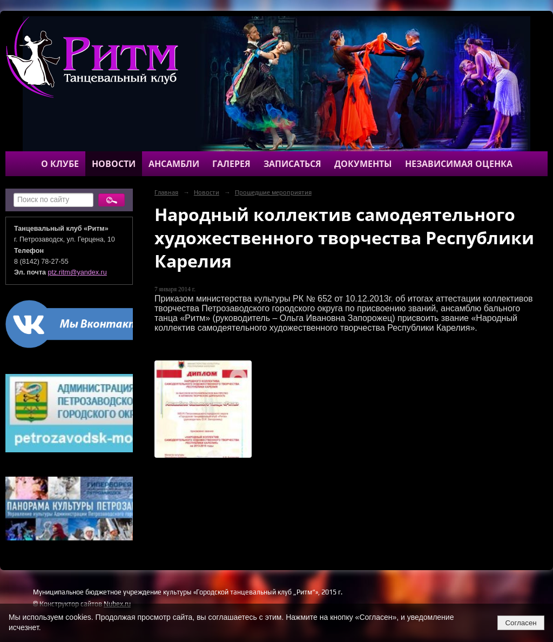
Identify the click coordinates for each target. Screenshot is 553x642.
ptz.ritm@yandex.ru (77, 272)
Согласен (520, 623)
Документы (363, 164)
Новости (114, 164)
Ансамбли (174, 164)
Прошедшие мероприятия (273, 192)
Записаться (292, 164)
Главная (166, 192)
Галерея (231, 164)
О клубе (60, 164)
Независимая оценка (458, 164)
